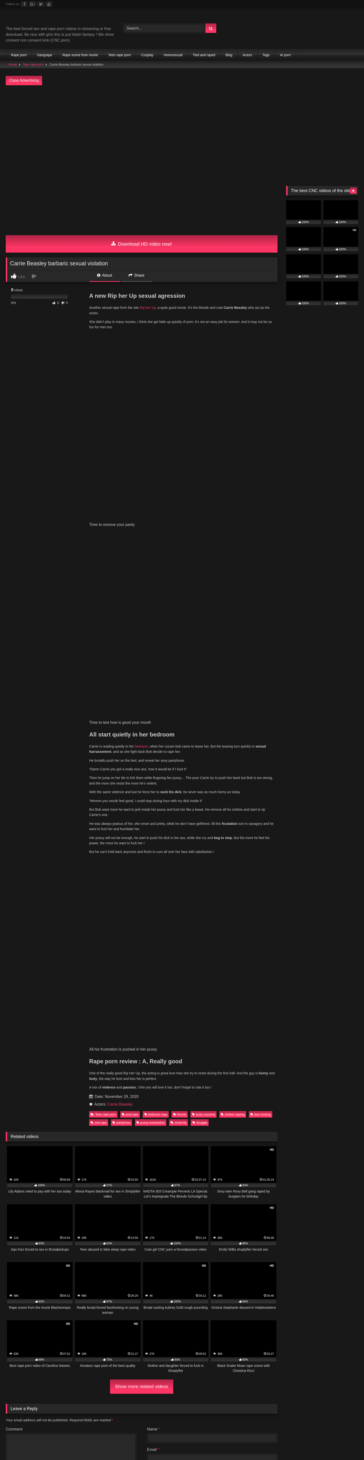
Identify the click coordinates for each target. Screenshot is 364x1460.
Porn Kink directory (53, 1117)
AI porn (285, 55)
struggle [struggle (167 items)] (171, 1060)
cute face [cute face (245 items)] (99, 1030)
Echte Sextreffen (178, 1117)
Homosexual (173, 55)
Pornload (346, 1111)
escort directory (59, 1129)
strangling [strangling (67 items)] (137, 1060)
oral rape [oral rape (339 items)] (91, 1050)
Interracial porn (239, 1111)
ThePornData (84, 1106)
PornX (292, 1111)
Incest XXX (83, 1117)
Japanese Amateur (46, 1111)
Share (136, 275)
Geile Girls (204, 1123)
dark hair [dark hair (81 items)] (134, 1030)
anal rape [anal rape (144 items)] (25, 1020)
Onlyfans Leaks (117, 1100)
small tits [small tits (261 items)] (102, 1060)
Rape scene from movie (80, 55)
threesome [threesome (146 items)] (249, 1060)
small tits (178, 581)
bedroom (141, 385)
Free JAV (97, 1111)
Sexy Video (57, 1100)
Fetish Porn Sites (304, 1106)
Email (153, 908)
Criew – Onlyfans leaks (207, 1106)
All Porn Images (19, 1117)
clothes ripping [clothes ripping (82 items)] (338, 1020)
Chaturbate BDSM (231, 1088)
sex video (143, 1100)
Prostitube (177, 1129)
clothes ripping (233, 573)
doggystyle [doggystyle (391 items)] (205, 1030)
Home (13, 64)
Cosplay (147, 55)
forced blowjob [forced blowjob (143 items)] (285, 1030)
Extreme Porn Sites (331, 1100)
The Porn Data (131, 1106)
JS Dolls (155, 1106)
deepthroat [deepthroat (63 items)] (168, 1030)
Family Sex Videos (113, 1117)
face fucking (260, 573)
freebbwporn (211, 1111)
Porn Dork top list (338, 1106)
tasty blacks (165, 1100)
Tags (266, 55)
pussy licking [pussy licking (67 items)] (204, 1050)
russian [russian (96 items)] (322, 1050)
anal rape (130, 573)
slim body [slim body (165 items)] (67, 1060)
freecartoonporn (182, 1111)
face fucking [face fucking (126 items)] (244, 1030)
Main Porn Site (273, 1106)
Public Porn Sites (187, 1094)
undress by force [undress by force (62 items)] (290, 1060)
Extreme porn (263, 1088)
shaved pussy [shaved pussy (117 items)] (28, 1060)
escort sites (32, 1129)
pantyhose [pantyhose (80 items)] (126, 1050)
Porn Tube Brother (103, 1088)
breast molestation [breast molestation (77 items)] (259, 1020)
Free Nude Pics (69, 1094)
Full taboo (14, 1088)
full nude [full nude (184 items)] (24, 1040)
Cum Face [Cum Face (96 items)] (24, 1030)
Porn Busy (136, 1129)
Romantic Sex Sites (281, 1094)
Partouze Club (152, 1088)
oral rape (99, 581)
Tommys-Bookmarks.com (190, 1088)
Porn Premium (314, 1094)
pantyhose (121, 581)
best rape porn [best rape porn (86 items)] (106, 1020)
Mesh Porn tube (69, 1088)
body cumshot (203, 573)
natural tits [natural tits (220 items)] (336, 1040)
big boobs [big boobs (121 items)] (145, 1020)
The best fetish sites (260, 1100)
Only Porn (174, 1106)
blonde (179, 573)
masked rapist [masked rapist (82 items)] (249, 1040)
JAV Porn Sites (219, 1094)
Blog (229, 55)
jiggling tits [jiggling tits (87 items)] (178, 1040)
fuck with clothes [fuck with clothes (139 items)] (330, 1030)
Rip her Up (148, 308)
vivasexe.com (290, 1088)
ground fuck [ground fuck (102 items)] (60, 1040)
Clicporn (129, 1088)
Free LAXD (75, 1111)
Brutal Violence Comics (25, 1106)
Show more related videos (141, 844)
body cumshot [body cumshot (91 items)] (215, 1020)
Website (154, 928)
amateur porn (285, 1123)
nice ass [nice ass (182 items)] (24, 1050)
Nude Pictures (257, 1123)
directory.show (39, 1088)
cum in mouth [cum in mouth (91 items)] (62, 1030)
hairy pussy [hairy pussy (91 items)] (99, 1040)
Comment (14, 888)
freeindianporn (122, 1111)
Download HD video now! (141, 244)
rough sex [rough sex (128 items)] (289, 1050)
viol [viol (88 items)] (325, 1060)
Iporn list (107, 1106)
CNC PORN (112, 1129)
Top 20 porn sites (295, 1100)
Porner (329, 1111)
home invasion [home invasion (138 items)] (139, 1040)
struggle (199, 581)
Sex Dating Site (146, 1117)
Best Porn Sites (269, 1111)
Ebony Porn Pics (85, 1100)
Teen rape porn (119, 55)
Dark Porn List (226, 1100)
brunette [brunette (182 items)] (300, 1020)
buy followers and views (321, 1123)
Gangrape (44, 55)
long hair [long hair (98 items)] (213, 1040)
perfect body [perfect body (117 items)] (165, 1050)
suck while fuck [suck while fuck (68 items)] (209, 1060)
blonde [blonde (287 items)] (179, 1020)
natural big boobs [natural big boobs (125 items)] (293, 1040)
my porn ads (87, 1129)
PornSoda (310, 1111)
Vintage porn (317, 1088)
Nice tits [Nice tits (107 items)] (57, 1050)
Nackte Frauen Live (174, 1123)
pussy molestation (150, 581)
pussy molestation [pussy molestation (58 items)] (247, 1050)
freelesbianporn (151, 1111)
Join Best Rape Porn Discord (182, 1155)
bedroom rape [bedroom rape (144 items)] (64, 1020)
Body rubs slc (98, 1094)
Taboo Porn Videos (88, 1123)
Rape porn (19, 55)
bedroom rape (155, 573)
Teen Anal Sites (127, 1094)
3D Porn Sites (156, 1094)
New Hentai (16, 1111)
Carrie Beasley (120, 563)
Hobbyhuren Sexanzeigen (131, 1123)
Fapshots (157, 1129)
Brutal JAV (34, 1100)
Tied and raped (204, 55)
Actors (247, 55)
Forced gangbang (194, 1100)
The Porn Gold (243, 1106)
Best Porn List (229, 1123)
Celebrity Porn (248, 1094)
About (104, 275)
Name (153, 888)
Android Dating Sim (213, 1117)
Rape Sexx (59, 1106)
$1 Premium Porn (37, 1094)
